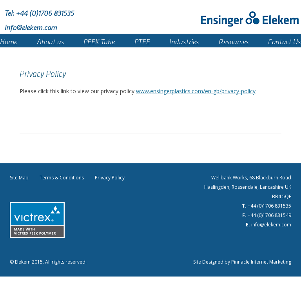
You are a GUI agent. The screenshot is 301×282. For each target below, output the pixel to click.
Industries (184, 40)
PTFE (142, 40)
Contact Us (284, 40)
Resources (234, 40)
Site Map (19, 177)
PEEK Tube (99, 40)
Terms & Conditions (62, 177)
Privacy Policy (110, 177)
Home (8, 40)
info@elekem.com (31, 26)
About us (50, 40)
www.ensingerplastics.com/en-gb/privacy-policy (196, 91)
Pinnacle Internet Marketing (261, 261)
